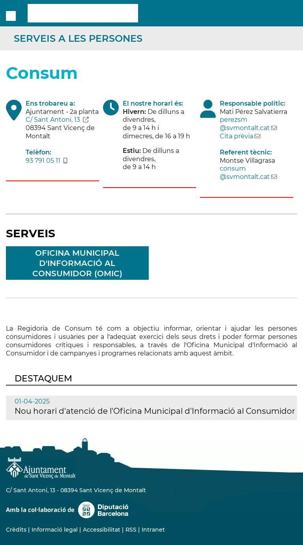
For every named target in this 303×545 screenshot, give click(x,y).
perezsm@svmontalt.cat (245, 124)
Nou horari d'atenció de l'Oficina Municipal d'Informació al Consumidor (155, 411)
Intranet (153, 529)
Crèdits (16, 529)
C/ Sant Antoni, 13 (53, 119)
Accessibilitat (101, 529)
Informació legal (55, 529)
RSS (131, 529)
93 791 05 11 (43, 160)
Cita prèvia (236, 136)
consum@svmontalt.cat (245, 172)
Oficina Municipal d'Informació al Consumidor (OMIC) (77, 263)
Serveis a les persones (78, 38)
